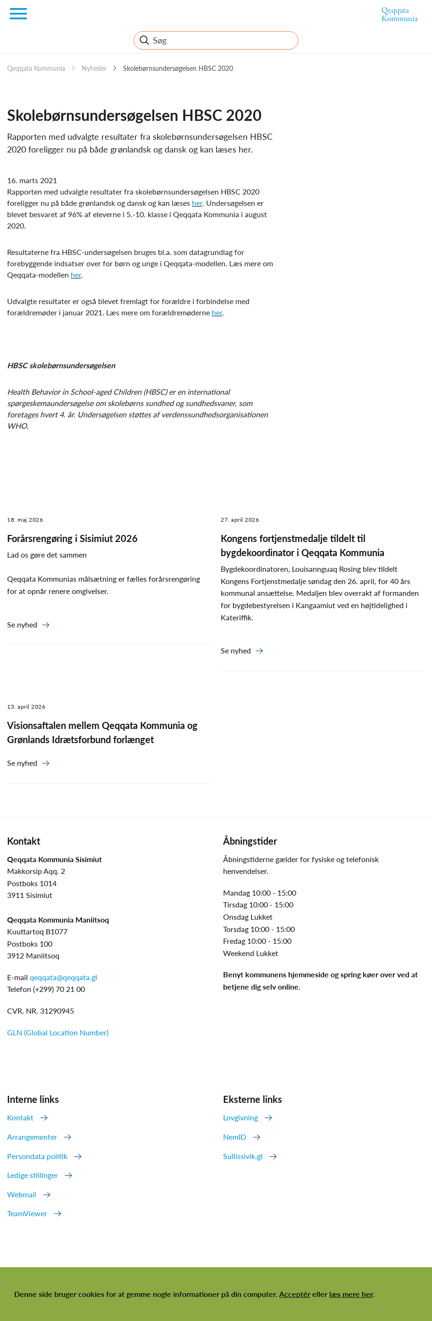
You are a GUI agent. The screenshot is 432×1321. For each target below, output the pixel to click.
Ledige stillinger (32, 1174)
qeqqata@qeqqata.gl (63, 977)
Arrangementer (32, 1136)
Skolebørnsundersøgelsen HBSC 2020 (178, 68)
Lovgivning (240, 1117)
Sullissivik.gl (243, 1156)
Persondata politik (37, 1156)
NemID (234, 1136)
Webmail (21, 1194)
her (197, 202)
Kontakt (20, 1117)
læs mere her (351, 1293)
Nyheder (94, 68)
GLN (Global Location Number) (57, 1032)
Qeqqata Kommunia (36, 68)
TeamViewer (27, 1213)
